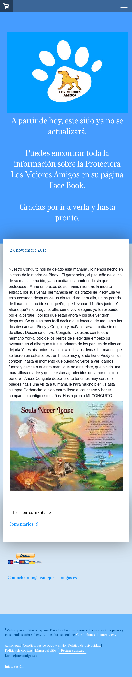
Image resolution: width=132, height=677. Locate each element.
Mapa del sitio (45, 650)
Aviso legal (13, 645)
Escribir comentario (32, 512)
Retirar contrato (72, 650)
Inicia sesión (14, 666)
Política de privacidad (84, 645)
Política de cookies (19, 650)
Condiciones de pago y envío (97, 634)
